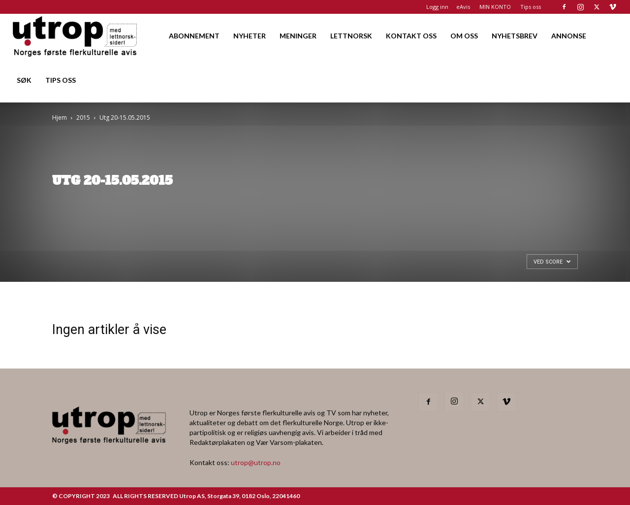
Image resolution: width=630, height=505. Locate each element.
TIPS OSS (60, 80)
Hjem (59, 117)
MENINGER (298, 36)
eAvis (463, 6)
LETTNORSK (351, 36)
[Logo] (75, 35)
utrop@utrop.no (256, 462)
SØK (24, 80)
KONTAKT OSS (411, 36)
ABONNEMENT (194, 36)
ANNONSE (568, 36)
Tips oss (530, 6)
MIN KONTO (495, 6)
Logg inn (437, 6)
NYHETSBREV (514, 36)
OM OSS (464, 36)
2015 (83, 117)
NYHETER (249, 36)
